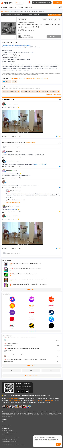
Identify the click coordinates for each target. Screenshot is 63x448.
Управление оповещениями (53, 94)
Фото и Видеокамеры (25, 78)
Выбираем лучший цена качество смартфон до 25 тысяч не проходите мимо (25, 359)
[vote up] (25, 19)
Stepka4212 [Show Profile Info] (9, 161)
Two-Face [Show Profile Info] (8, 104)
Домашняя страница (5, 11)
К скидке (53, 36)
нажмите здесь (50, 440)
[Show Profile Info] (3, 104)
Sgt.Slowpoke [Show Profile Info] (9, 151)
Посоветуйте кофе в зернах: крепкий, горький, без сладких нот (21, 348)
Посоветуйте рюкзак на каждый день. (15, 354)
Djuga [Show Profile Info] (7, 182)
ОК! (58, 444)
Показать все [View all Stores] (31, 331)
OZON (19, 33)
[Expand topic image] (15, 38)
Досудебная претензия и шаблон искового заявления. (20, 338)
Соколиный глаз (12, 209)
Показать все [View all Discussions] (31, 365)
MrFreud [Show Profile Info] (8, 170)
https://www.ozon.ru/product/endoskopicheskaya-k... (16, 45)
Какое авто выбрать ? (11, 343)
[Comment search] (59, 142)
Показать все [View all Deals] (31, 289)
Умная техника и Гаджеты (40, 78)
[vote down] (19, 19)
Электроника (14, 78)
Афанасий (25, 37)
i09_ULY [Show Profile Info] (12, 190)
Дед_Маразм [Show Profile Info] (9, 206)
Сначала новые (30, 142)
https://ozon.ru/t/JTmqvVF (39, 164)
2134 (50, 20)
